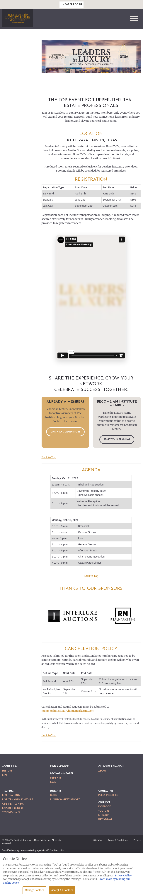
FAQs (53, 782)
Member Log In (72, 5)
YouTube (103, 811)
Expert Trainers (12, 808)
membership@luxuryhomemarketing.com (68, 710)
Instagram (105, 819)
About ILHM (9, 766)
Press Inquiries (108, 795)
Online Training (13, 804)
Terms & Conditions (117, 840)
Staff (5, 775)
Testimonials (11, 812)
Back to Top (49, 457)
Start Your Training (117, 440)
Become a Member (61, 774)
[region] (71, 874)
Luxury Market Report (65, 800)
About (102, 771)
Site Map (97, 840)
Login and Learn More (65, 432)
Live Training (11, 795)
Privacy (137, 840)
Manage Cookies (34, 890)
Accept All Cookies (62, 890)
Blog (53, 795)
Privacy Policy (123, 875)
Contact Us (105, 791)
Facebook (104, 807)
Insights (55, 791)
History (7, 771)
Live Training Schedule (17, 800)
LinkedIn (104, 815)
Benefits (55, 778)
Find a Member (59, 766)
